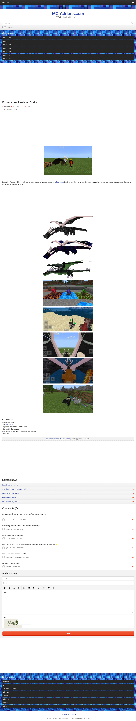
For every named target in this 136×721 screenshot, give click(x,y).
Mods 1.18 (7, 52)
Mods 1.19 (7, 48)
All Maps (6, 692)
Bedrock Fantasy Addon (10, 502)
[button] (5, 588)
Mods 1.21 (7, 41)
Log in (6, 2)
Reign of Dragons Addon (10, 493)
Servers (6, 682)
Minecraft (9, 424)
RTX (4, 685)
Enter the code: (8, 618)
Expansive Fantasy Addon (20, 102)
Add (68, 633)
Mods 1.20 (7, 45)
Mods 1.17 (7, 55)
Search (132, 23)
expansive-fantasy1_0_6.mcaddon (58, 439)
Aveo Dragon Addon (9, 497)
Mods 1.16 (7, 59)
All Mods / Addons (9, 689)
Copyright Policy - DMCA (67, 714)
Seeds (5, 703)
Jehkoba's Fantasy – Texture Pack (14, 489)
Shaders (6, 699)
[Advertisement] (68, 80)
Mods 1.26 (7, 38)
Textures (6, 696)
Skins (5, 706)
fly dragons (60, 182)
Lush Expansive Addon (10, 485)
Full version (10, 27)
